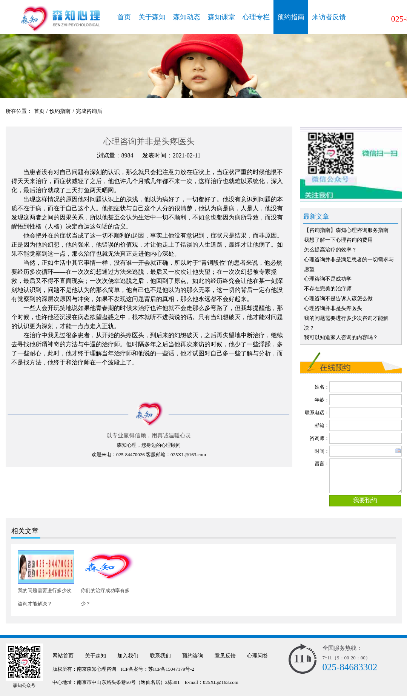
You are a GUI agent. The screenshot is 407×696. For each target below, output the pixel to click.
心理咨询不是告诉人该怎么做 (338, 298)
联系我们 (160, 656)
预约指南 (290, 17)
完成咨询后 (89, 111)
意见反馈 (225, 656)
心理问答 (257, 656)
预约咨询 (192, 656)
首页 (124, 17)
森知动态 (186, 17)
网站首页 (63, 656)
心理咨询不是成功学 (328, 279)
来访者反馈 (329, 17)
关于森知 (152, 17)
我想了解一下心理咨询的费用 (338, 240)
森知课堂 (221, 17)
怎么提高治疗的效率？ (330, 250)
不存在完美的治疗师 (328, 289)
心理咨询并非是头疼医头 (333, 308)
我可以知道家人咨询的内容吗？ (341, 337)
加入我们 (127, 656)
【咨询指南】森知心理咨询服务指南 (346, 230)
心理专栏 (256, 17)
